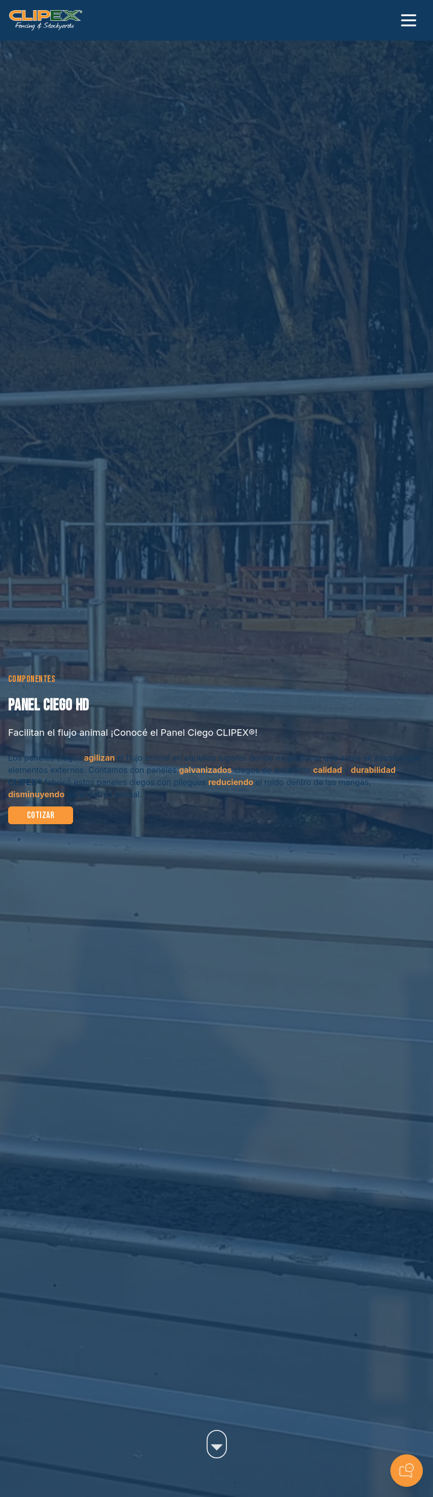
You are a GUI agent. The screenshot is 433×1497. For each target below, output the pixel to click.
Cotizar (40, 815)
